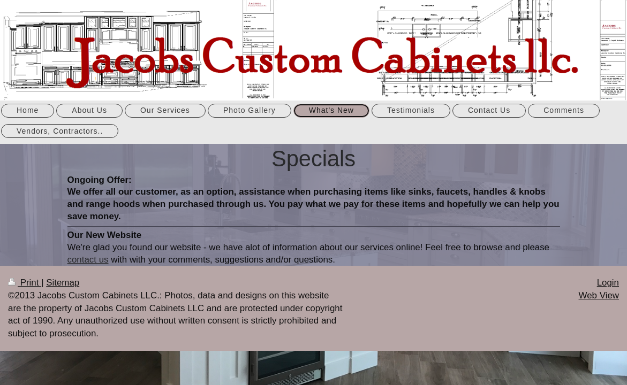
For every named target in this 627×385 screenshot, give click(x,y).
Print (24, 283)
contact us (88, 260)
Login (608, 283)
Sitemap (62, 283)
